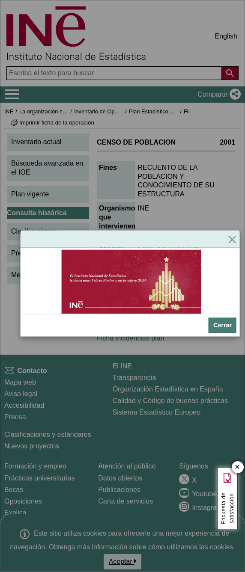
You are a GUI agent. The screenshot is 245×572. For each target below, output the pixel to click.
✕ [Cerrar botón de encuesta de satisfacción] (237, 467)
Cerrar (222, 325)
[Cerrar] (232, 238)
